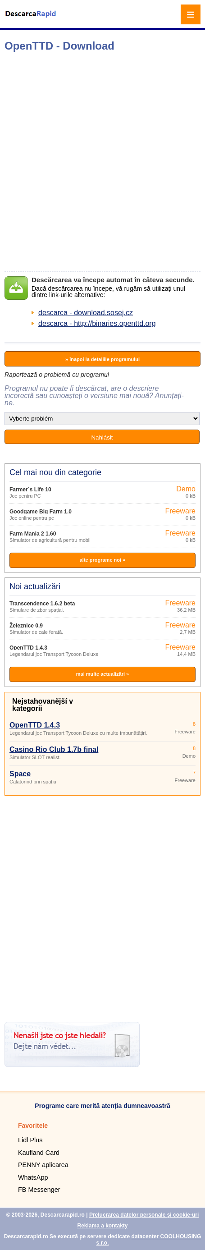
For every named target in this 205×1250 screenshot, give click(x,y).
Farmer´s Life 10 (30, 489)
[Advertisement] (102, 161)
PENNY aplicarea (43, 1164)
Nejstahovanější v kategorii (42, 704)
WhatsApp (33, 1177)
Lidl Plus (30, 1140)
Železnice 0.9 (26, 626)
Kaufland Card (38, 1152)
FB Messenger (39, 1189)
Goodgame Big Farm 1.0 (40, 511)
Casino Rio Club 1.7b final (53, 749)
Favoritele (33, 1125)
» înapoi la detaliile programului (102, 359)
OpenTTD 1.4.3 (28, 648)
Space (20, 774)
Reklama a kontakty (102, 1226)
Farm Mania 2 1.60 (32, 534)
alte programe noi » (102, 560)
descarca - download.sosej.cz (85, 312)
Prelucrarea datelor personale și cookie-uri (144, 1215)
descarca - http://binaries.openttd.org (97, 323)
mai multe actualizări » (102, 674)
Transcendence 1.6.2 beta (42, 603)
